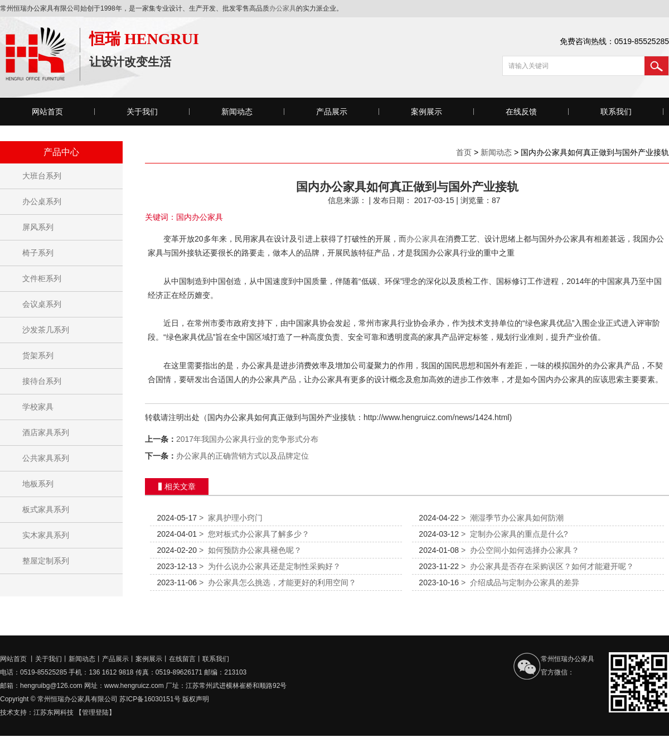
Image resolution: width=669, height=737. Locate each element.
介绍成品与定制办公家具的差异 (520, 582)
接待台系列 (41, 381)
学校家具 (38, 406)
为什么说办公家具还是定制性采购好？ (270, 566)
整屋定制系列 (45, 560)
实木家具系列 (45, 535)
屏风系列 (38, 227)
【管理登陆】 (95, 712)
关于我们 (142, 111)
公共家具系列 (45, 458)
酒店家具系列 (45, 432)
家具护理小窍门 (231, 517)
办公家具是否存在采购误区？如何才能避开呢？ (547, 566)
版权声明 (195, 699)
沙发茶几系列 (45, 329)
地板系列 (38, 483)
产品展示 (331, 111)
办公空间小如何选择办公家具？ (520, 550)
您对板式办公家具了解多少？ (254, 533)
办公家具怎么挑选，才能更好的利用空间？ (277, 582)
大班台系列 (41, 175)
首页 (464, 152)
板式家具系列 (45, 509)
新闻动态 (237, 111)
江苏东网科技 (53, 712)
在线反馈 (521, 111)
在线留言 (182, 659)
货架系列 (38, 355)
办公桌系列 (41, 201)
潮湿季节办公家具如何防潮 (512, 517)
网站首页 (47, 111)
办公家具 (282, 8)
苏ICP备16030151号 (149, 699)
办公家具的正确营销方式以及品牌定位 (242, 455)
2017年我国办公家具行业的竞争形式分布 (247, 439)
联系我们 (616, 111)
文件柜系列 (41, 278)
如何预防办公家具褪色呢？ (250, 550)
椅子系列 (38, 252)
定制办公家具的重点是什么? (514, 533)
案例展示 (426, 111)
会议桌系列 (41, 304)
